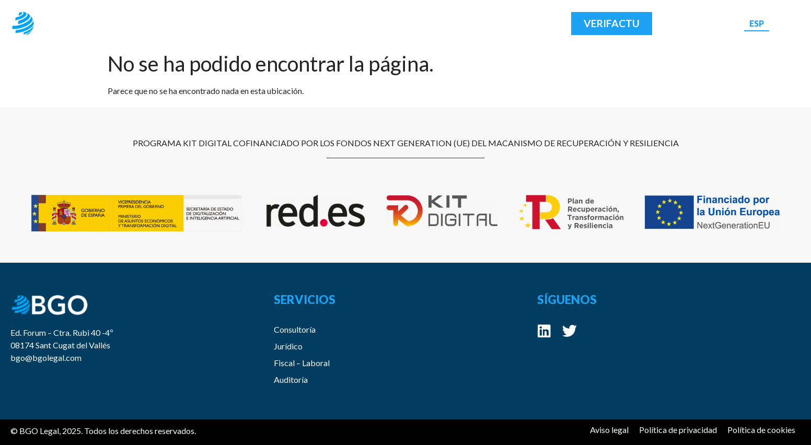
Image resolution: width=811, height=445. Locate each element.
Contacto (446, 23)
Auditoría (291, 379)
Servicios (323, 23)
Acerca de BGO (237, 23)
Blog (386, 23)
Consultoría (295, 329)
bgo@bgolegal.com (46, 357)
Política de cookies (761, 430)
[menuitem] (756, 23)
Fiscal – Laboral (302, 363)
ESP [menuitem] (756, 23)
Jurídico (288, 346)
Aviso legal (609, 430)
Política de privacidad (678, 430)
